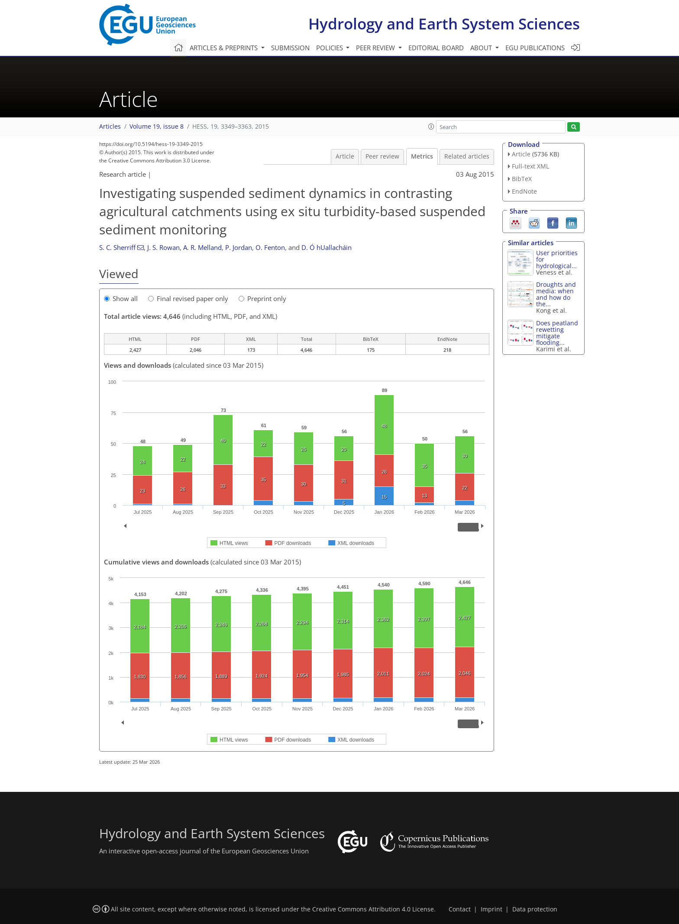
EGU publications (535, 47)
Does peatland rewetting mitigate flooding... (557, 333)
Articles (110, 126)
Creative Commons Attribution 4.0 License (373, 909)
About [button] (482, 47)
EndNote (524, 191)
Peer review (382, 156)
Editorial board (436, 47)
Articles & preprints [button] (224, 47)
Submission (290, 47)
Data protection (534, 909)
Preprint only (262, 298)
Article (345, 156)
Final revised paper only (188, 298)
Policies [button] (330, 47)
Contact (460, 909)
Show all (121, 298)
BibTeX (522, 179)
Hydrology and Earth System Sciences (444, 23)
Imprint (491, 909)
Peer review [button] (376, 47)
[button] (431, 126)
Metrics (422, 156)
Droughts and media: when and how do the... (556, 294)
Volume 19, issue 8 (156, 126)
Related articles (466, 156)
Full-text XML (530, 166)
